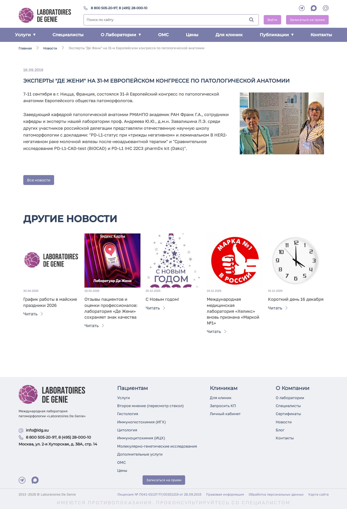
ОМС (163, 34)
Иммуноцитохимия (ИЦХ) (141, 438)
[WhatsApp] (314, 8)
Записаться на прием (307, 20)
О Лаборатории (121, 34)
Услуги (25, 34)
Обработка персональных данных (276, 494)
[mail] (326, 8)
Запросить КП (223, 405)
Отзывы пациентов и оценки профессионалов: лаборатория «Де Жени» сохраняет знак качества (110, 308)
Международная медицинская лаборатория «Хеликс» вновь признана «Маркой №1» (233, 311)
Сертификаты (288, 413)
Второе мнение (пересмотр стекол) (150, 405)
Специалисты (68, 34)
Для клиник (229, 34)
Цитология (127, 430)
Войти (272, 20)
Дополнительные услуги (140, 454)
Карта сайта (318, 494)
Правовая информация (225, 494)
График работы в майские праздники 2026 (50, 302)
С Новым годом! (162, 299)
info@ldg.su (37, 430)
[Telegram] (302, 8)
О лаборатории (290, 397)
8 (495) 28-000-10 (133, 8)
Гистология (127, 413)
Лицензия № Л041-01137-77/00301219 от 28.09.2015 (159, 494)
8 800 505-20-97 (104, 8)
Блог (280, 430)
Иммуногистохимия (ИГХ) (141, 422)
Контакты (321, 34)
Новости (284, 422)
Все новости (38, 180)
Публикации (277, 34)
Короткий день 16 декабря (295, 299)
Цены (192, 34)
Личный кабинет (225, 413)
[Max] (35, 480)
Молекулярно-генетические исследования (157, 446)
